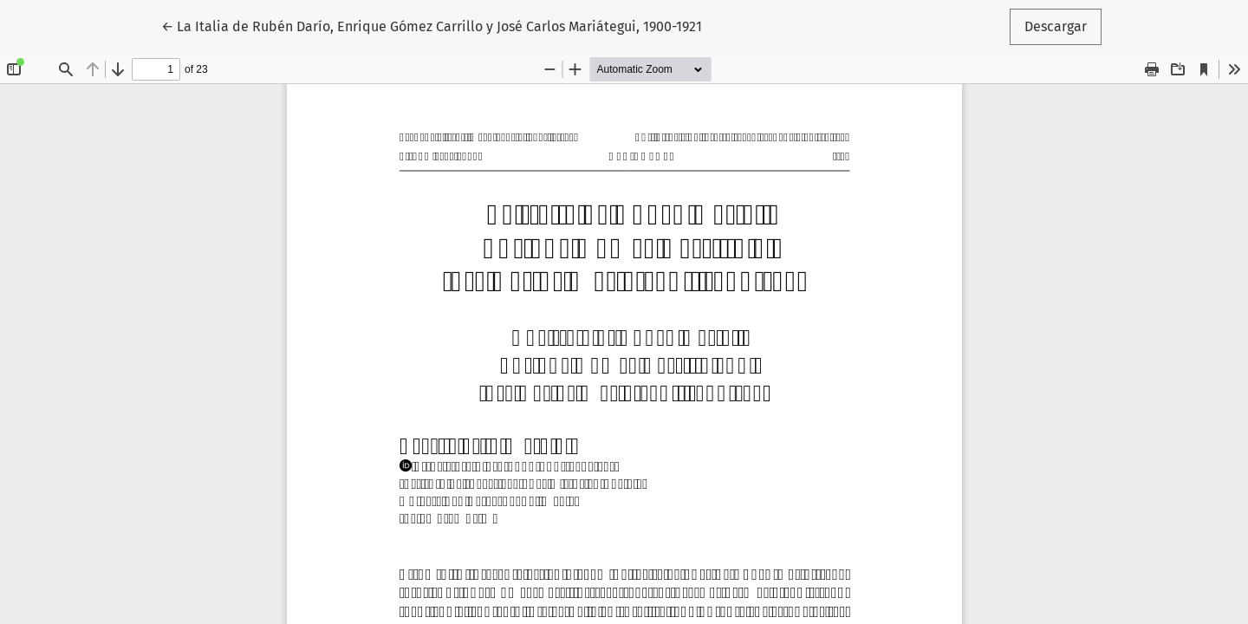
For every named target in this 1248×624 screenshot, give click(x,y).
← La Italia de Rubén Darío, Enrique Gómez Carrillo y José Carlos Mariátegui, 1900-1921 (431, 25)
